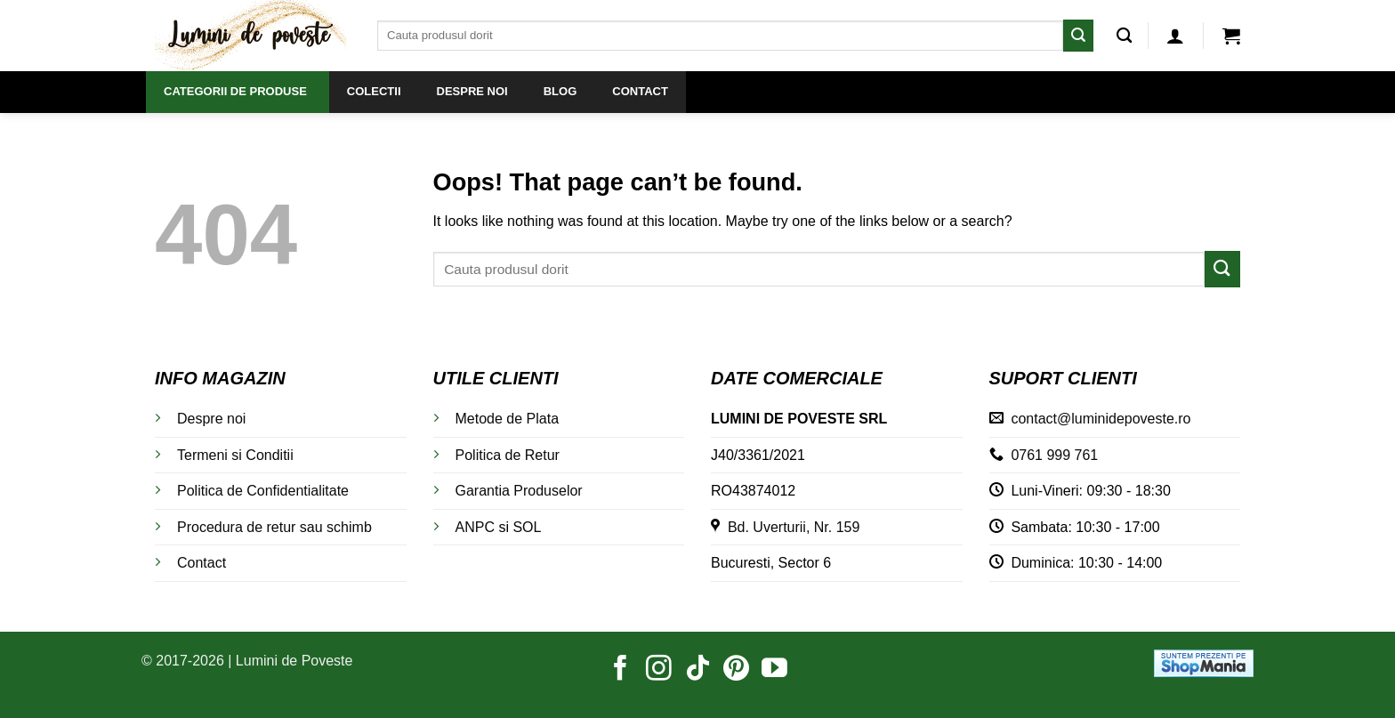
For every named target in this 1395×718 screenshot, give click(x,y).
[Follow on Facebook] (620, 670)
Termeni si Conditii (235, 455)
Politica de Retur (508, 455)
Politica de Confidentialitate (263, 490)
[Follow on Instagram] (659, 670)
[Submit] (1078, 35)
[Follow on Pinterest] (736, 670)
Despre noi (211, 418)
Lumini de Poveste (294, 660)
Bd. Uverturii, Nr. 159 (785, 527)
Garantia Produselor (519, 490)
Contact (201, 562)
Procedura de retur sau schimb (274, 527)
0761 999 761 (1054, 455)
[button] (1175, 35)
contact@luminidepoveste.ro (1100, 418)
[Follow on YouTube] (774, 670)
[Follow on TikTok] (698, 670)
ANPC (475, 527)
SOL (526, 527)
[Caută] (1124, 36)
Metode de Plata (508, 418)
